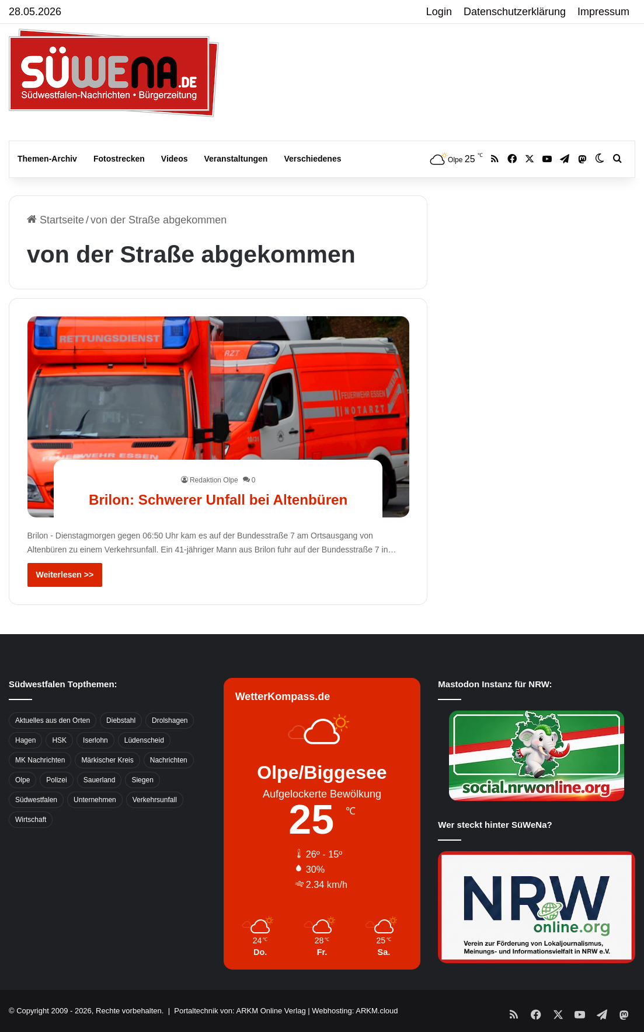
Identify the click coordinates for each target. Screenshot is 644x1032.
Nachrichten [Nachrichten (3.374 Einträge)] (168, 760)
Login (439, 12)
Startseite (55, 220)
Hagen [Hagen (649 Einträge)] (25, 740)
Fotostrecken (119, 158)
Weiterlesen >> (65, 574)
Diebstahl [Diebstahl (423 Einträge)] (120, 720)
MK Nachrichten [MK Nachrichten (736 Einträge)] (40, 760)
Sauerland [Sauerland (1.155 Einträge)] (99, 780)
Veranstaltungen (236, 158)
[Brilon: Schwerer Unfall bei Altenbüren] (218, 416)
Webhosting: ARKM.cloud (355, 1010)
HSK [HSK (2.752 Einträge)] (59, 740)
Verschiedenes (312, 158)
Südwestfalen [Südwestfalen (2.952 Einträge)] (36, 800)
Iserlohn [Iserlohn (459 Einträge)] (95, 740)
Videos (174, 158)
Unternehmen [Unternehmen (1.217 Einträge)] (95, 800)
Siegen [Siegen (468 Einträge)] (142, 780)
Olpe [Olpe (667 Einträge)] (22, 780)
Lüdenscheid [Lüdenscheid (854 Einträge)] (144, 740)
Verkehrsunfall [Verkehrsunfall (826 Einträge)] (155, 800)
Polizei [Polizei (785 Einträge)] (56, 780)
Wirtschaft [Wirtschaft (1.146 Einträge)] (30, 820)
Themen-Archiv (47, 158)
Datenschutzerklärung (515, 12)
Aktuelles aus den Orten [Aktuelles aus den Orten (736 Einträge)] (52, 720)
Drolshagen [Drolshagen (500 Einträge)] (169, 720)
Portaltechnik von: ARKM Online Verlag (239, 1010)
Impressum (603, 12)
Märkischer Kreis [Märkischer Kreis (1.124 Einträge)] (107, 760)
